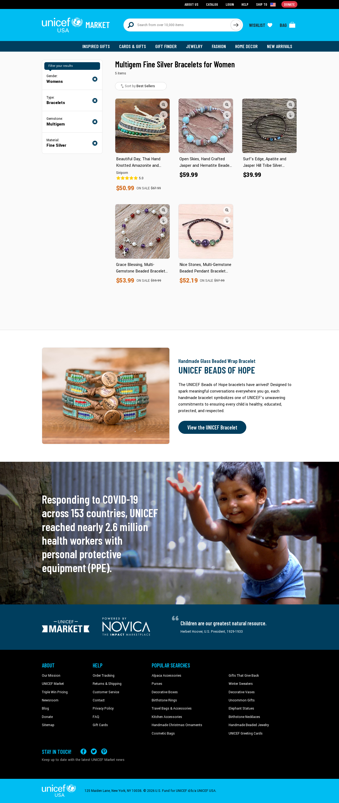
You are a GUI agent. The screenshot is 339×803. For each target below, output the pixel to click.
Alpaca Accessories (166, 675)
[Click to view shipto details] (266, 4)
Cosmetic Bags (163, 733)
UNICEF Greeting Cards (246, 733)
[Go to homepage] (76, 25)
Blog (45, 708)
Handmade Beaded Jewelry (249, 725)
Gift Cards (100, 725)
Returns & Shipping (107, 683)
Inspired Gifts (96, 46)
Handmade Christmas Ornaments (177, 725)
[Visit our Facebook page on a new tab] (83, 751)
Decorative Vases (242, 692)
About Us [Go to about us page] (191, 4)
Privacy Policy (103, 708)
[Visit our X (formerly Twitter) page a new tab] (94, 751)
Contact (99, 700)
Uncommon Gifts (242, 700)
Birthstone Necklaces (244, 716)
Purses (157, 683)
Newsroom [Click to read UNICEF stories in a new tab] (50, 700)
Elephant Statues (241, 708)
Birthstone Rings (164, 700)
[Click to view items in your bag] (288, 25)
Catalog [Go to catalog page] (212, 4)
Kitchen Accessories (167, 716)
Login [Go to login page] (230, 4)
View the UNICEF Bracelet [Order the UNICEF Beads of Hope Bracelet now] (212, 427)
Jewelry (194, 46)
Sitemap (48, 725)
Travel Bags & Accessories (172, 708)
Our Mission (51, 675)
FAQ (96, 716)
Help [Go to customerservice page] (244, 4)
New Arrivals (279, 46)
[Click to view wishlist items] (261, 25)
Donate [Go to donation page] (289, 4)
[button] (164, 105)
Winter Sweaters (241, 683)
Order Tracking (103, 675)
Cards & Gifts (132, 46)
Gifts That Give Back (244, 675)
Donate (47, 716)
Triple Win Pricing (55, 692)
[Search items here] (177, 25)
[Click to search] (236, 25)
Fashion (219, 46)
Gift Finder (166, 46)
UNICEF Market (53, 683)
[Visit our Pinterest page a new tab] (104, 751)
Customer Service (106, 692)
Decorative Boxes (165, 692)
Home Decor (246, 46)
